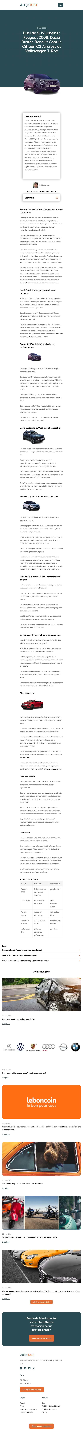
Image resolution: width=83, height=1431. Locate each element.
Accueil (22, 1403)
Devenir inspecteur (26, 1412)
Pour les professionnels (28, 1409)
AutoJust (33, 737)
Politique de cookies (49, 1409)
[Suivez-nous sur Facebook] (21, 1368)
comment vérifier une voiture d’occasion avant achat (39, 283)
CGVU (44, 1412)
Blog (43, 1403)
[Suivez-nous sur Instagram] (25, 1368)
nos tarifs (26, 757)
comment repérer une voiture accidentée (44, 569)
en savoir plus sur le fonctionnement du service (44, 769)
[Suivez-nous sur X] (34, 1368)
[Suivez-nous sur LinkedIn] (29, 1368)
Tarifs (22, 1406)
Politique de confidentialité (51, 1406)
